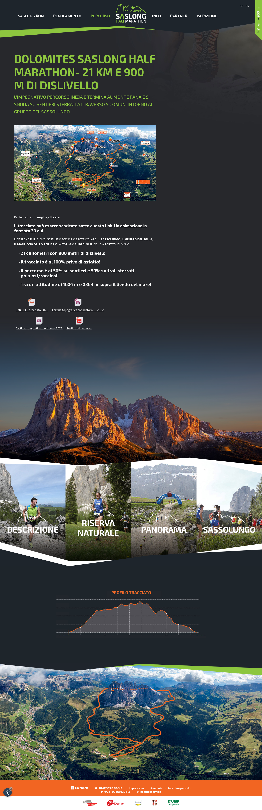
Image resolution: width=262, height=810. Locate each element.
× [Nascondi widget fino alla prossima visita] (11, 789)
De (241, 6)
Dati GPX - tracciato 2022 (32, 304)
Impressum (136, 788)
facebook (79, 788)
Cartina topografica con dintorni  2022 (78, 304)
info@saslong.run (108, 788)
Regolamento (67, 16)
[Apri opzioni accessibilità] (7, 792)
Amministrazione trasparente (171, 788)
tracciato (27, 225)
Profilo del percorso (79, 323)
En (247, 6)
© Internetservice (149, 791)
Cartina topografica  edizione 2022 (39, 323)
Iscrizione (207, 16)
